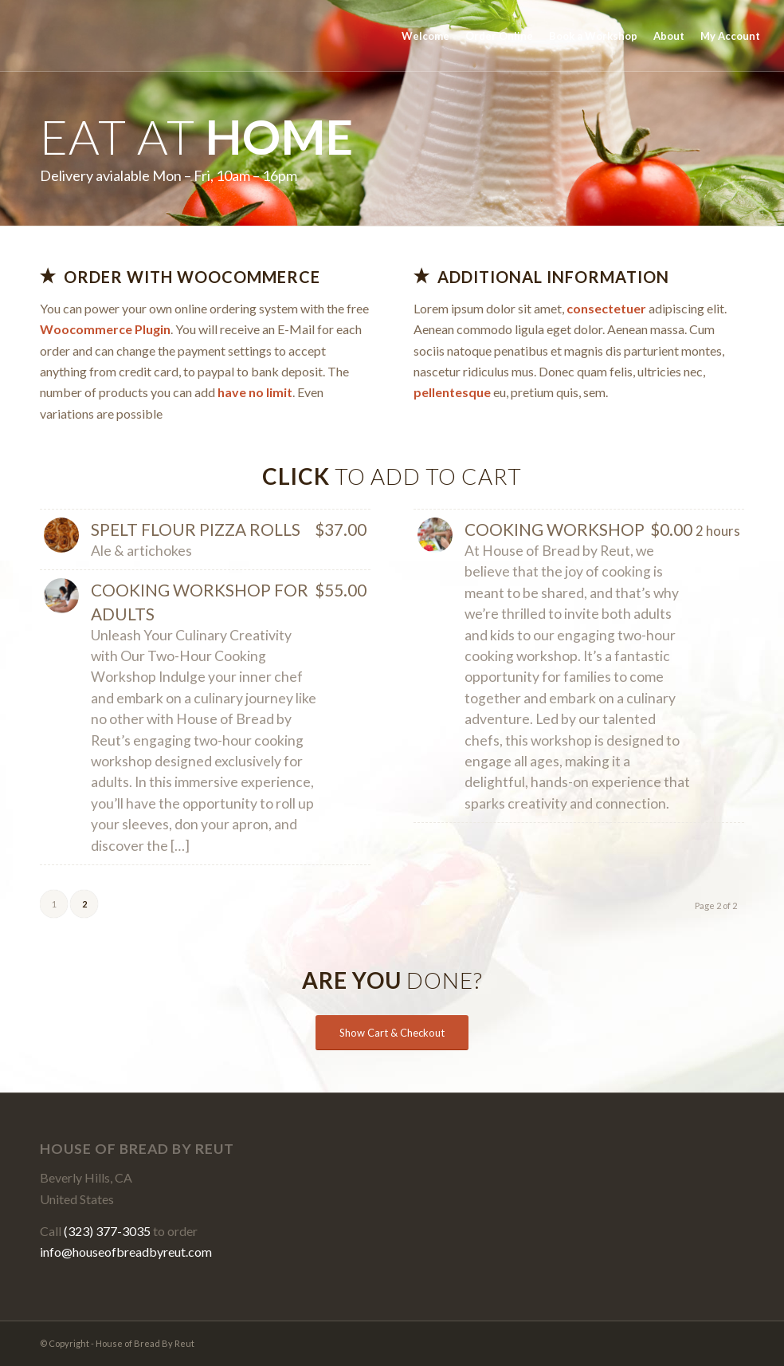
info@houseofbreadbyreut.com (126, 1251)
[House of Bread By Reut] (68, 36)
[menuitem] (425, 36)
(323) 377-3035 (107, 1230)
